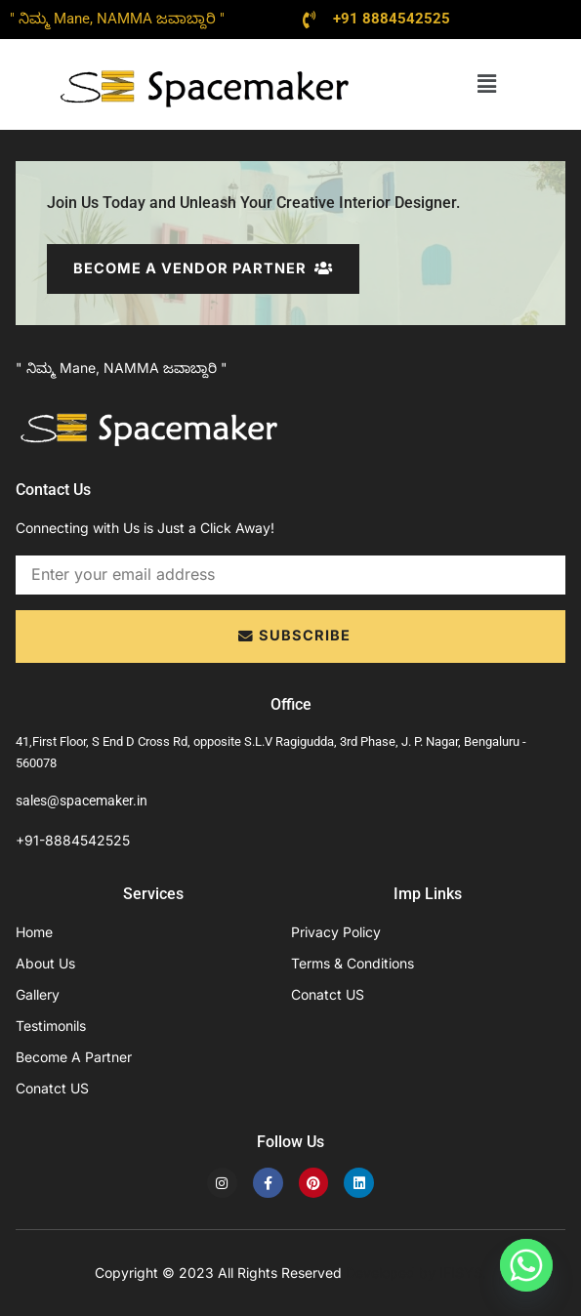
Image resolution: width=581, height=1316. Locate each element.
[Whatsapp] (526, 1265)
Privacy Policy (336, 932)
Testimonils (51, 1025)
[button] (487, 83)
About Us (45, 963)
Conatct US (52, 1088)
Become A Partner (74, 1057)
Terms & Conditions (352, 963)
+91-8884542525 (73, 841)
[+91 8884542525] (309, 19)
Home (34, 932)
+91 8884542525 (391, 18)
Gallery (38, 994)
